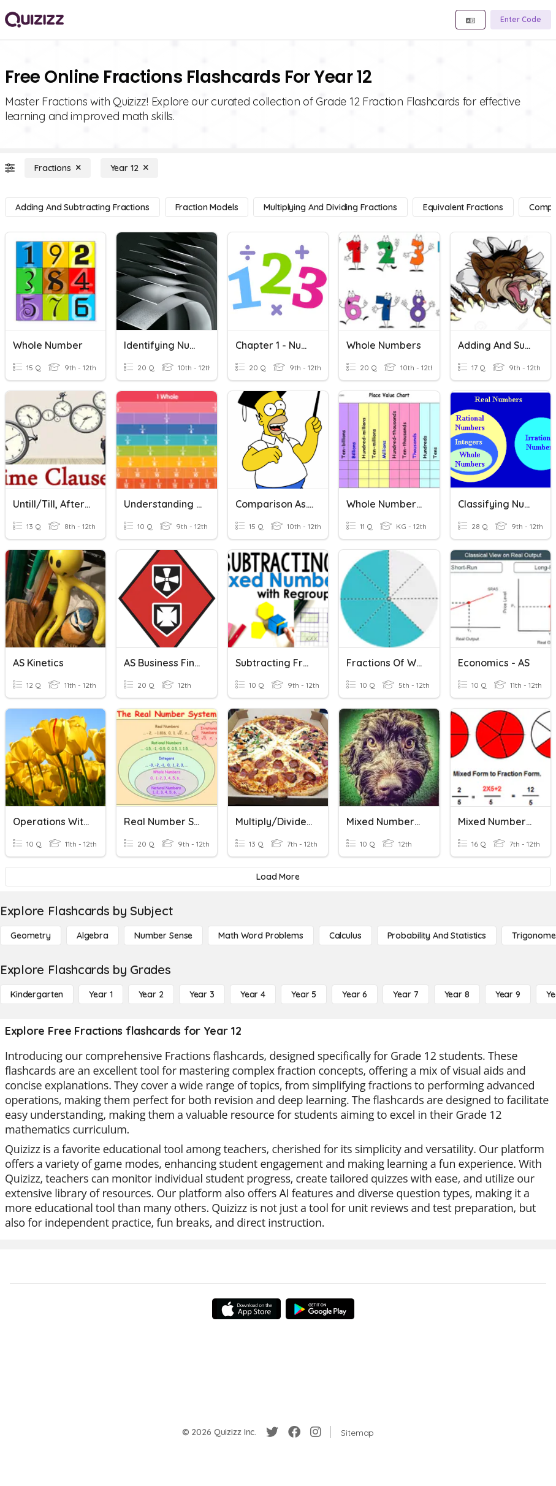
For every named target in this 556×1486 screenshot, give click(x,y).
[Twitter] (272, 1432)
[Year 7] (405, 994)
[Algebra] (92, 935)
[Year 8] (457, 994)
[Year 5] (304, 994)
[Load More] (278, 876)
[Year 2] (151, 994)
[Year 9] (508, 994)
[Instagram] (315, 1432)
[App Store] (246, 1308)
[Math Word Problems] (260, 935)
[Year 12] (129, 168)
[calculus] (345, 935)
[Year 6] (355, 994)
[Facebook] (294, 1432)
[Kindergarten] (37, 994)
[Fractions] (58, 168)
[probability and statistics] (437, 935)
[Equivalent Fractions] (463, 207)
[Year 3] (202, 994)
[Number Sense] (163, 935)
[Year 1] (100, 994)
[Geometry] (30, 935)
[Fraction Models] (207, 207)
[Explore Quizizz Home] (34, 20)
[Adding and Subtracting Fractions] (82, 207)
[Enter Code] (520, 19)
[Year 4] (253, 994)
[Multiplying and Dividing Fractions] (330, 207)
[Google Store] (320, 1308)
